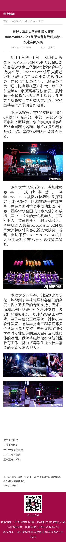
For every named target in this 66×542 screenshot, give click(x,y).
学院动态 (16, 21)
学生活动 (30, 21)
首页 (5, 21)
